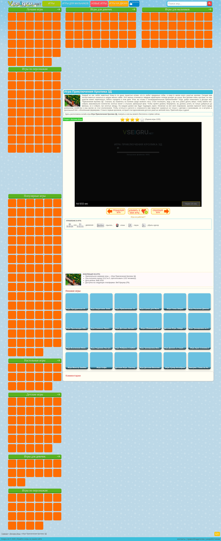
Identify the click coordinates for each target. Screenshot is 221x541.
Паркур (199, 44)
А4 (12, 130)
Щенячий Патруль (30, 76)
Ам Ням (30, 94)
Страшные (12, 35)
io (56, 26)
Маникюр (87, 35)
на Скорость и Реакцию (39, 44)
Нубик (56, 130)
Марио (48, 103)
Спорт (39, 26)
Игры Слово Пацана (56, 139)
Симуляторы (30, 17)
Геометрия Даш (30, 26)
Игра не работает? (138, 217)
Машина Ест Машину (181, 35)
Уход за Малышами (132, 35)
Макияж (105, 35)
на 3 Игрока (21, 53)
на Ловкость (56, 17)
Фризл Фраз (12, 112)
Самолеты (181, 44)
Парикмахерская (105, 26)
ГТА (190, 35)
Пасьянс (39, 35)
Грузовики (172, 26)
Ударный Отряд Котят (39, 103)
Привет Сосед (12, 139)
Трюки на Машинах (48, 44)
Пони (69, 17)
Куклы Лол (132, 44)
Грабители (172, 35)
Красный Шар (21, 85)
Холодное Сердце (78, 26)
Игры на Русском (48, 35)
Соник (21, 103)
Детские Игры (39, 17)
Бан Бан (21, 148)
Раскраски (132, 17)
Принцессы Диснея (114, 35)
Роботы (208, 26)
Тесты (105, 17)
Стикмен (163, 26)
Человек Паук (56, 103)
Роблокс (48, 130)
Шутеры (155, 44)
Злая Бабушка (48, 85)
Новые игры (99, 3)
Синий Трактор (12, 121)
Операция (96, 35)
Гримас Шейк (39, 148)
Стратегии (163, 17)
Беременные (132, 26)
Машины (208, 17)
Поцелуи (114, 26)
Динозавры (12, 44)
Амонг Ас (39, 121)
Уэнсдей (12, 148)
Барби (96, 17)
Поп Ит (21, 26)
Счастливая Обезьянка (39, 112)
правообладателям (196, 539)
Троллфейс (30, 85)
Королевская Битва (190, 17)
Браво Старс (48, 121)
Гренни (30, 130)
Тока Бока (30, 139)
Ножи (56, 35)
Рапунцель (69, 35)
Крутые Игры (39, 53)
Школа (48, 53)
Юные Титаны (56, 112)
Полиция (146, 35)
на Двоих (48, 17)
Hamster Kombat (48, 148)
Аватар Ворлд (39, 139)
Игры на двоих (118, 3)
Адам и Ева (21, 112)
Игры (51, 3)
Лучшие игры (35, 9)
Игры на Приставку (48, 62)
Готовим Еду (105, 44)
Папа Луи (123, 26)
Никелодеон (30, 53)
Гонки (190, 26)
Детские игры (34, 394)
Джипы (190, 44)
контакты (181, 539)
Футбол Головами (21, 62)
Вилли (12, 76)
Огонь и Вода (87, 17)
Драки (181, 26)
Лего (56, 85)
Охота (208, 44)
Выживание (163, 35)
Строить (39, 62)
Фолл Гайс (21, 121)
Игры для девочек (101, 9)
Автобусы (146, 44)
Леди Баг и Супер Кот (39, 85)
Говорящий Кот (39, 76)
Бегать (163, 44)
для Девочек (21, 17)
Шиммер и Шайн (30, 112)
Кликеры (30, 35)
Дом (123, 44)
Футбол (155, 17)
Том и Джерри (48, 112)
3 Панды (48, 94)
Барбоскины (30, 103)
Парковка (146, 17)
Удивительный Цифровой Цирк (56, 148)
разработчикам (213, 539)
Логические (21, 35)
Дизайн (69, 44)
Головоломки (12, 53)
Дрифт (208, 35)
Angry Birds (21, 94)
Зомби (181, 17)
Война (30, 62)
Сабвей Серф (12, 94)
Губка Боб (21, 76)
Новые (12, 17)
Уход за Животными (114, 44)
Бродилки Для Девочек (123, 17)
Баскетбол (56, 53)
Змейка (56, 44)
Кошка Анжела (69, 26)
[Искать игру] (187, 3)
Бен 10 (199, 35)
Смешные (48, 26)
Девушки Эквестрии (78, 17)
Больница (78, 35)
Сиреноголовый (30, 121)
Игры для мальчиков (75, 3)
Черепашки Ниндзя (146, 26)
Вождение (12, 62)
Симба (48, 139)
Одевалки (96, 26)
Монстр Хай (114, 17)
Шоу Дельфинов (39, 94)
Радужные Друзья (21, 139)
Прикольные (21, 44)
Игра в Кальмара (56, 121)
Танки (172, 17)
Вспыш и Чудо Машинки (12, 103)
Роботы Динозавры (155, 35)
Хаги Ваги (39, 130)
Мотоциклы (155, 26)
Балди (21, 130)
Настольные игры (34, 360)
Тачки (56, 94)
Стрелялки (172, 44)
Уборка (78, 44)
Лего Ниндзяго (48, 76)
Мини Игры (30, 44)
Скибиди (30, 148)
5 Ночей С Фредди (56, 76)
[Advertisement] (35, 173)
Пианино (87, 44)
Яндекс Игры (12, 26)
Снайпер (199, 26)
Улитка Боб (12, 85)
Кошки (87, 26)
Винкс (96, 44)
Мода (123, 35)
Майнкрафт (199, 17)
